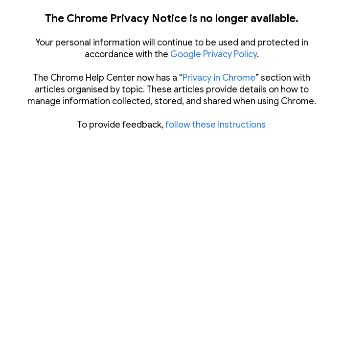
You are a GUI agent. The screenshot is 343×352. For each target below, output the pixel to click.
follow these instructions (215, 124)
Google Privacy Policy (213, 54)
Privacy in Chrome (219, 77)
